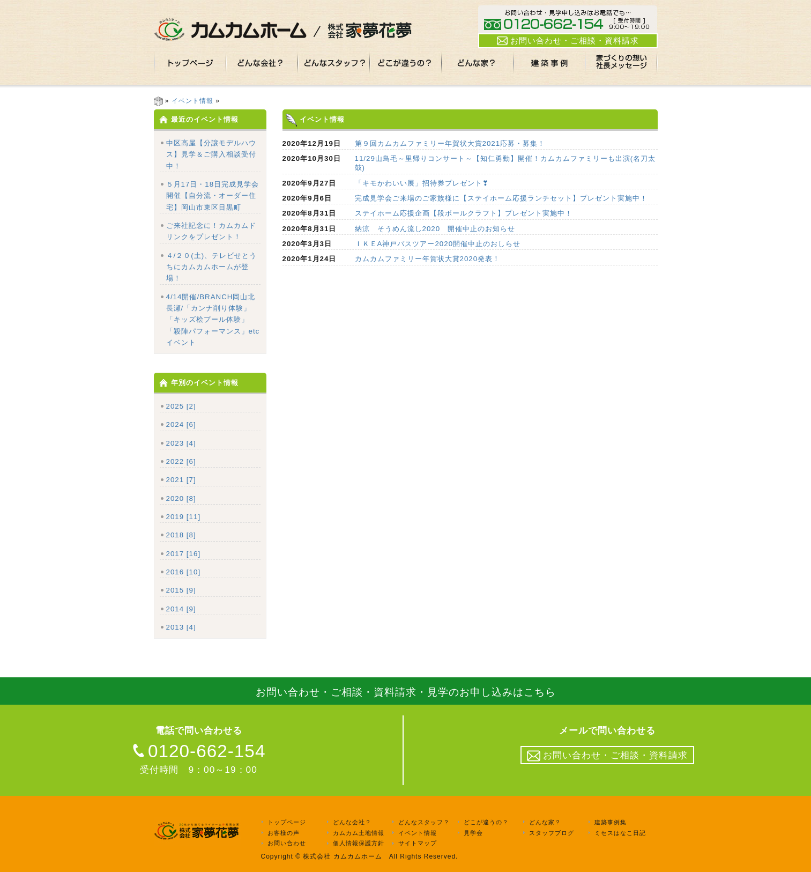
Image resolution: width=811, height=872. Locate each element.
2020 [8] (181, 498)
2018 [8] (181, 535)
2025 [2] (181, 406)
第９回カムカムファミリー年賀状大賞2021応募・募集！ (450, 143)
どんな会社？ (352, 822)
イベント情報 (192, 101)
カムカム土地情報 (358, 833)
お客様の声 (283, 833)
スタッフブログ (551, 833)
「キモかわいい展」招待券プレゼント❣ (422, 183)
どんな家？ (545, 822)
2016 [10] (183, 572)
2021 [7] (181, 480)
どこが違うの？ (486, 822)
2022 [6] (181, 461)
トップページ (286, 822)
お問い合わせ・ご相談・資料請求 (568, 40)
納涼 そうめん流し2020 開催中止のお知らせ (435, 229)
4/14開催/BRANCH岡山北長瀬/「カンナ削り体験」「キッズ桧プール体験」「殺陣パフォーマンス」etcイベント (213, 319)
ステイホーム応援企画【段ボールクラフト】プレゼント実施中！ (463, 213)
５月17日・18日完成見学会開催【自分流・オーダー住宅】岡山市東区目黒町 (212, 195)
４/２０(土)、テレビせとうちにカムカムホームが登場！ (211, 267)
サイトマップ (417, 843)
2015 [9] (181, 590)
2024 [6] (181, 424)
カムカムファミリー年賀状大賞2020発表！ (428, 259)
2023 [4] (181, 443)
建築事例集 (610, 822)
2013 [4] (181, 627)
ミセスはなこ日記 (620, 833)
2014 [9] (181, 609)
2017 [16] (183, 554)
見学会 (473, 833)
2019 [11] (183, 517)
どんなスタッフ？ (424, 822)
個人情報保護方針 (358, 843)
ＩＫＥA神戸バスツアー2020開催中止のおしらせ (438, 244)
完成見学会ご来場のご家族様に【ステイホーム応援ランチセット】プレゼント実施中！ (501, 198)
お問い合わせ (286, 843)
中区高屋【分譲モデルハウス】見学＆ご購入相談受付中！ (211, 154)
